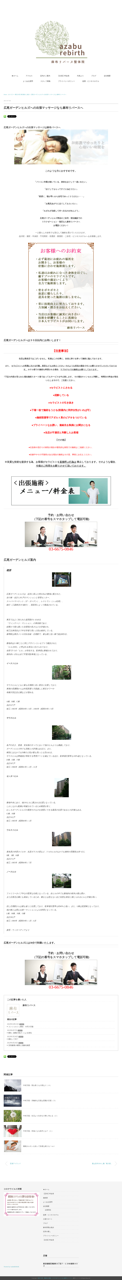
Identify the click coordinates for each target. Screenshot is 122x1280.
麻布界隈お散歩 (48, 1227)
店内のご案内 (45, 76)
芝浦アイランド (15, 1163)
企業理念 (48, 1210)
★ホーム (15, 76)
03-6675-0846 (61, 549)
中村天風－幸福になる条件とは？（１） (38, 1131)
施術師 (45, 1198)
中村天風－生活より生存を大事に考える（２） (40, 1116)
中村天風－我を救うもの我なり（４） (37, 1085)
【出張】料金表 (63, 76)
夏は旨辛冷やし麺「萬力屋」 (102, 1163)
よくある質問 (28, 81)
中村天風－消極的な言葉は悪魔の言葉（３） (40, 1100)
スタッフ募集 (45, 81)
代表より (80, 76)
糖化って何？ (13, 1039)
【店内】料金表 (48, 1194)
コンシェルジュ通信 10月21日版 (20, 1027)
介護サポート (47, 1219)
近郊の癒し (47, 1231)
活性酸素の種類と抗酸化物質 (19, 1045)
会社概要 (107, 76)
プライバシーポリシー (66, 81)
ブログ (93, 76)
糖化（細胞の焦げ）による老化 (20, 1033)
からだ (21, 1043)
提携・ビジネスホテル (90, 81)
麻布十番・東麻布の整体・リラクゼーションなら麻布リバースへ (55, 1278)
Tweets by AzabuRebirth (11, 1267)
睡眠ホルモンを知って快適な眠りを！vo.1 (39, 1146)
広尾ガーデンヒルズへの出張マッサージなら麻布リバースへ (48, 94)
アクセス (29, 76)
